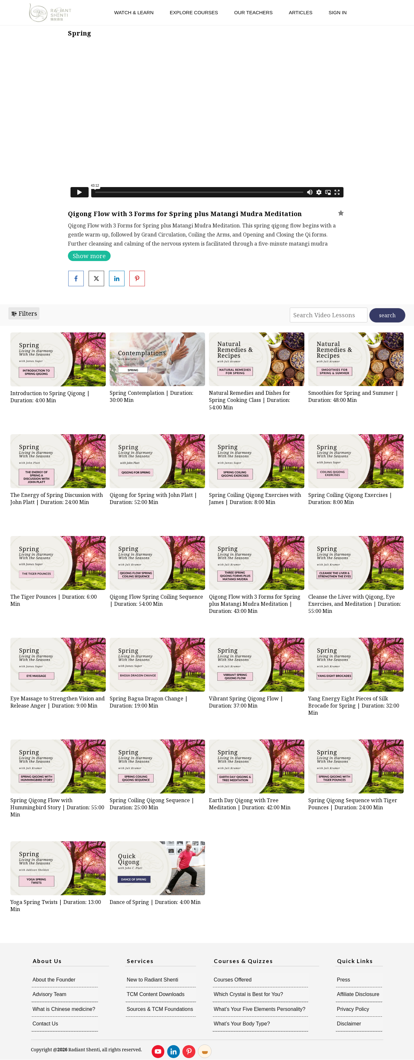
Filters (24, 313)
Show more (89, 256)
